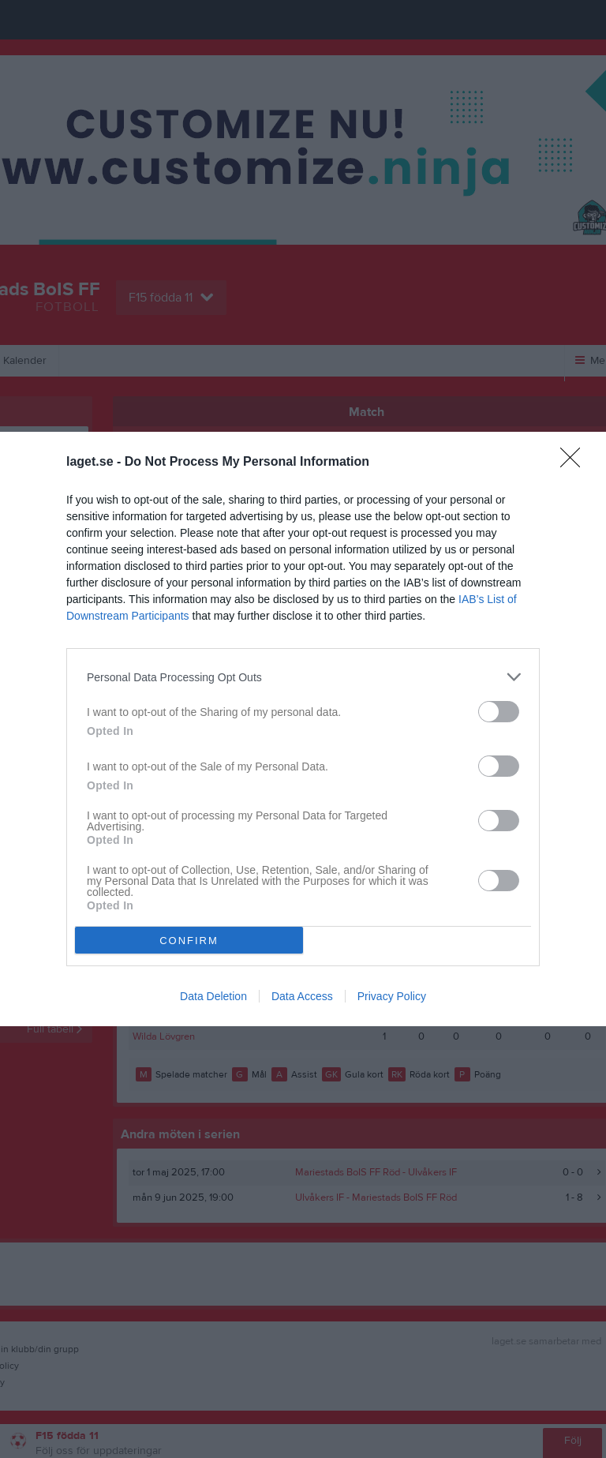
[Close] (575, 463)
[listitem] (303, 677)
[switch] (498, 711)
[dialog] (303, 729)
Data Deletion (213, 996)
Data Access (302, 996)
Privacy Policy (391, 996)
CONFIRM (189, 940)
